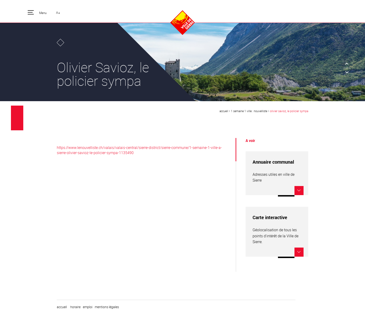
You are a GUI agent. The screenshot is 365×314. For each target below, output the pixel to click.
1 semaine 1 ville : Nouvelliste (249, 111)
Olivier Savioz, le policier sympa (289, 111)
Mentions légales (107, 307)
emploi (87, 307)
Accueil (224, 111)
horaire (75, 307)
